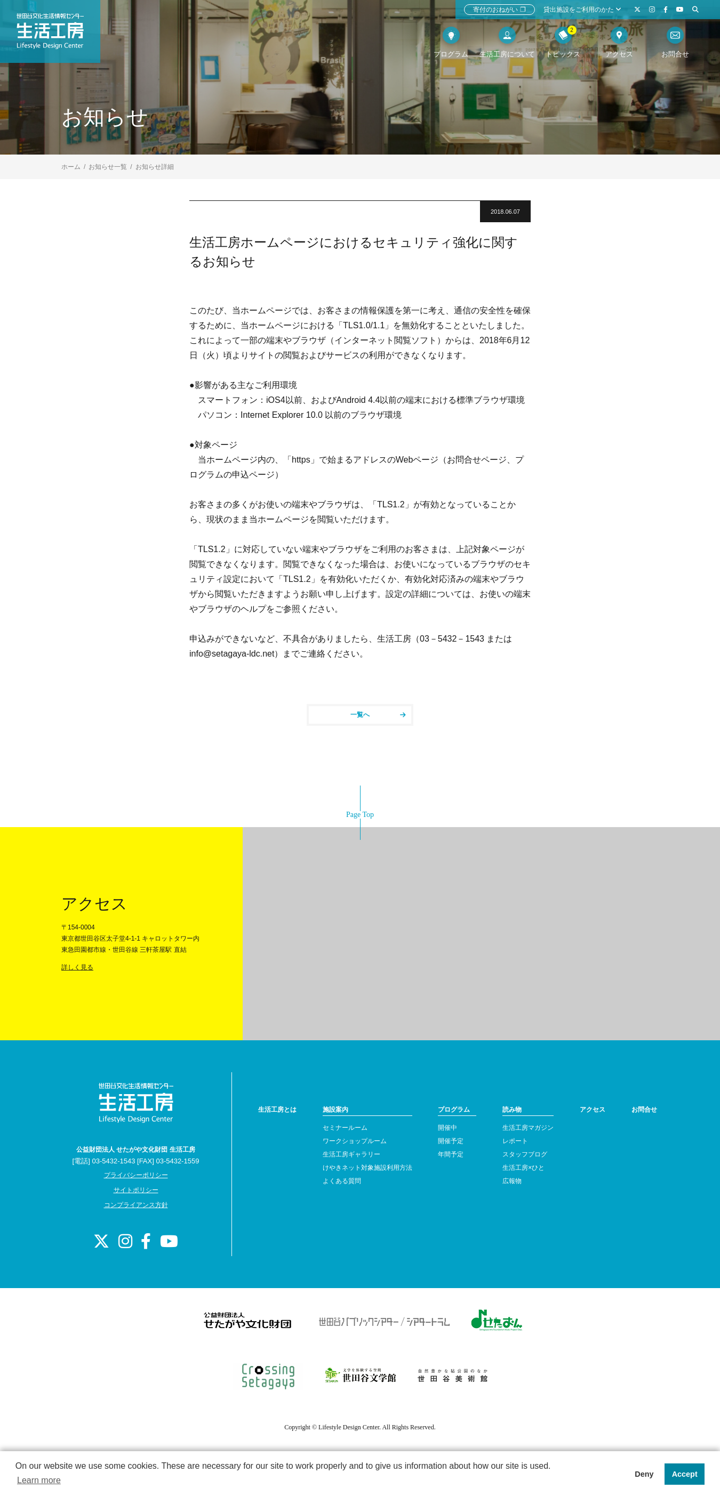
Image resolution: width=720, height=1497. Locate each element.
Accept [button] (685, 1474)
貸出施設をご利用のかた (582, 9)
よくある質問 (342, 1181)
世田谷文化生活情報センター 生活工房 (57, 35)
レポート (515, 1141)
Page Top (360, 815)
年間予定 (450, 1154)
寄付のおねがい (499, 9)
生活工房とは (277, 1109)
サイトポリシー (136, 1190)
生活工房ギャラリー (351, 1154)
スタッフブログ (524, 1154)
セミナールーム (345, 1127)
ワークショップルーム (355, 1141)
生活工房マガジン (528, 1127)
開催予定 (450, 1141)
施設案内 (335, 1109)
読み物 (512, 1109)
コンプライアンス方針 (136, 1205)
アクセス (592, 1109)
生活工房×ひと (523, 1167)
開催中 (447, 1127)
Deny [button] (644, 1474)
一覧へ (378, 714)
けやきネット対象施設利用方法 (367, 1167)
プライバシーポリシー (136, 1175)
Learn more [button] (39, 1480)
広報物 (512, 1181)
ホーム (71, 167)
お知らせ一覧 (108, 167)
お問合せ (644, 1109)
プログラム (454, 1109)
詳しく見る (77, 967)
